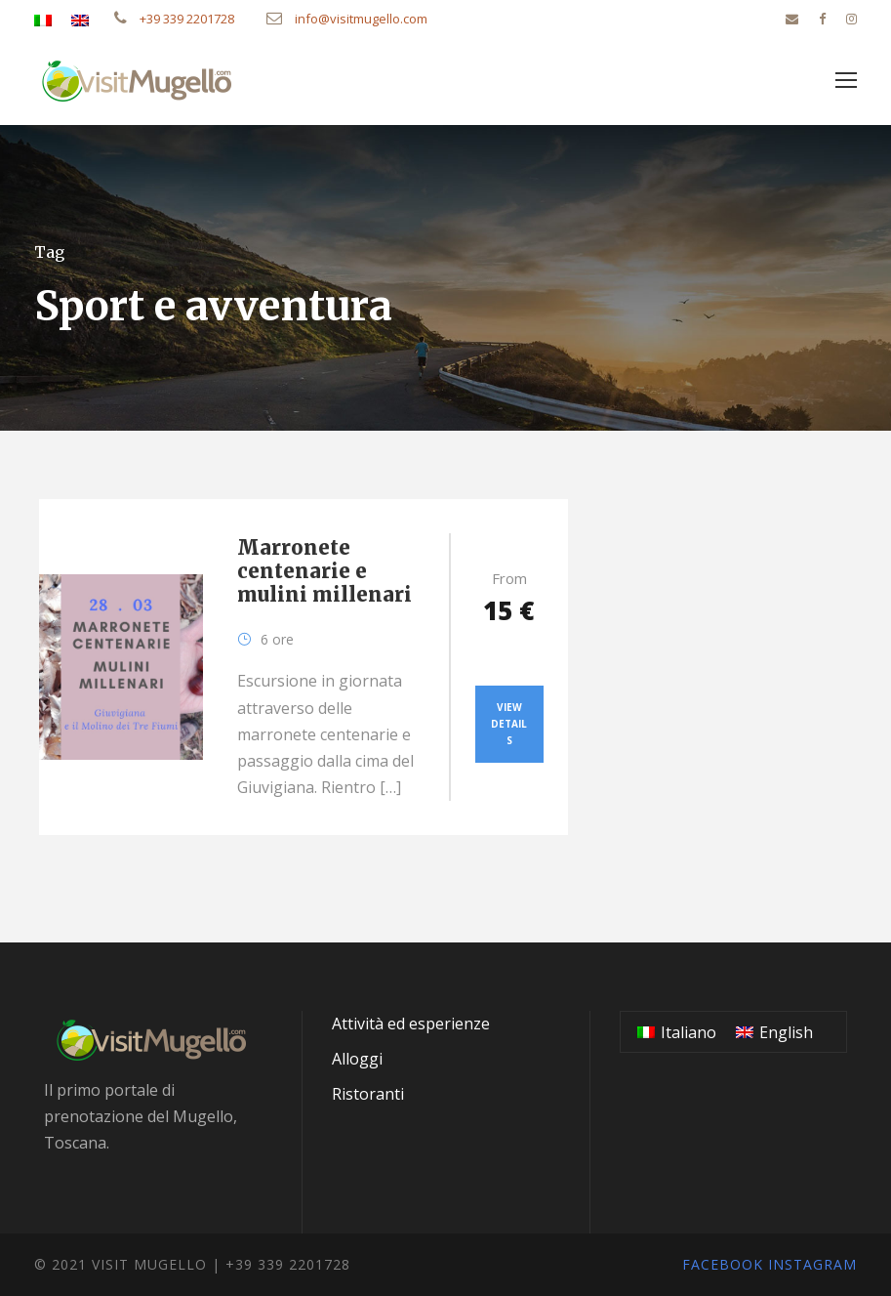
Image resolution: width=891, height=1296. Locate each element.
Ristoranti (368, 1094)
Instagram (812, 1264)
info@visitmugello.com (346, 18)
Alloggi (357, 1058)
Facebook (722, 1264)
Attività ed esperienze (411, 1023)
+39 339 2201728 (174, 18)
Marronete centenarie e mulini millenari (324, 570)
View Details (509, 723)
